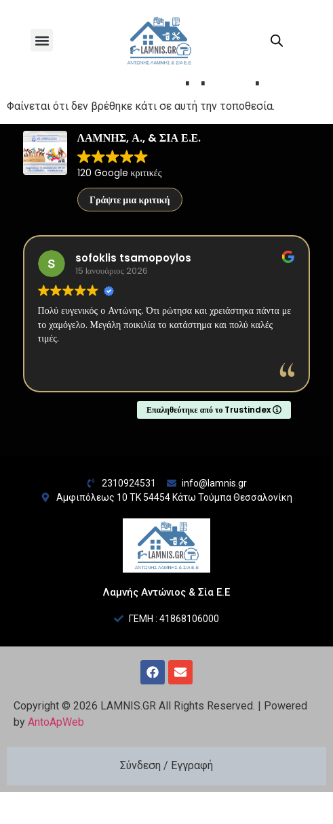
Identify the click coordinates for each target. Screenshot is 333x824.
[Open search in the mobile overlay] (276, 41)
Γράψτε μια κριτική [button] (130, 232)
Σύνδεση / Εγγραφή (166, 797)
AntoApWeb (56, 753)
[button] (42, 40)
